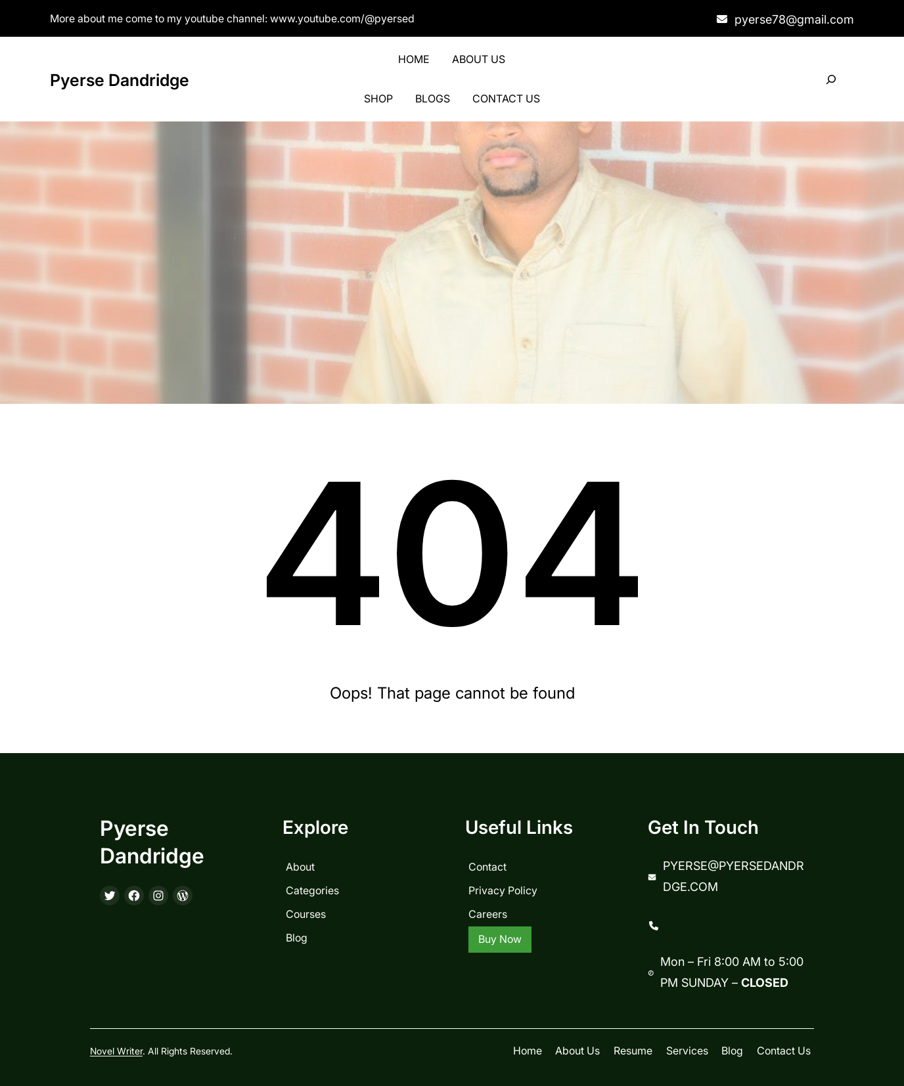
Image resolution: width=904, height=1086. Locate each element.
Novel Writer (116, 1050)
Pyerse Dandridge (119, 80)
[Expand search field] (831, 80)
